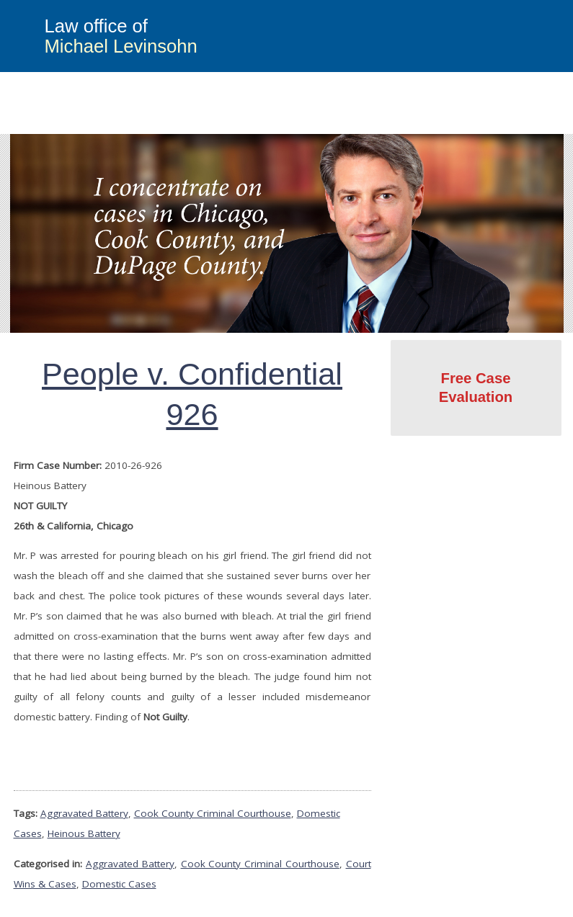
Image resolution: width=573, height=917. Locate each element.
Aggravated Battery (84, 813)
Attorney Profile (423, 123)
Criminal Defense (217, 123)
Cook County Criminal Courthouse (212, 813)
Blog (490, 123)
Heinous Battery (84, 833)
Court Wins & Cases (322, 123)
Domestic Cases (119, 883)
